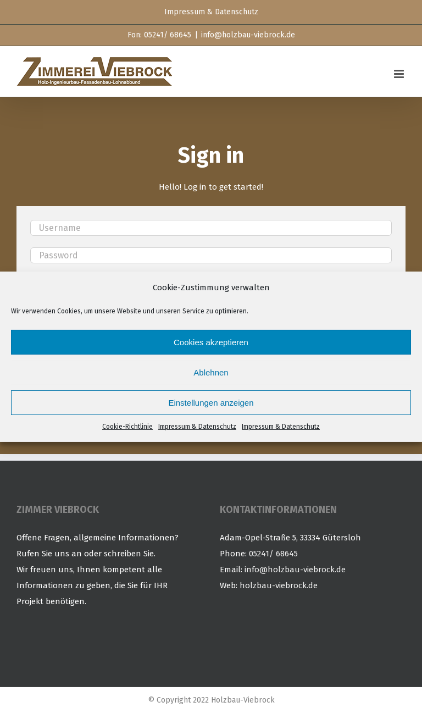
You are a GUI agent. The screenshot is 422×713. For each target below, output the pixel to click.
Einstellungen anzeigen (210, 402)
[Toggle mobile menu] (400, 74)
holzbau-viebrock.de (279, 585)
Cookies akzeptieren (211, 342)
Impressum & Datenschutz (197, 426)
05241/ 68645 (273, 554)
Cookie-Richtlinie (127, 426)
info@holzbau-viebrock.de (248, 35)
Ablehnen (210, 372)
